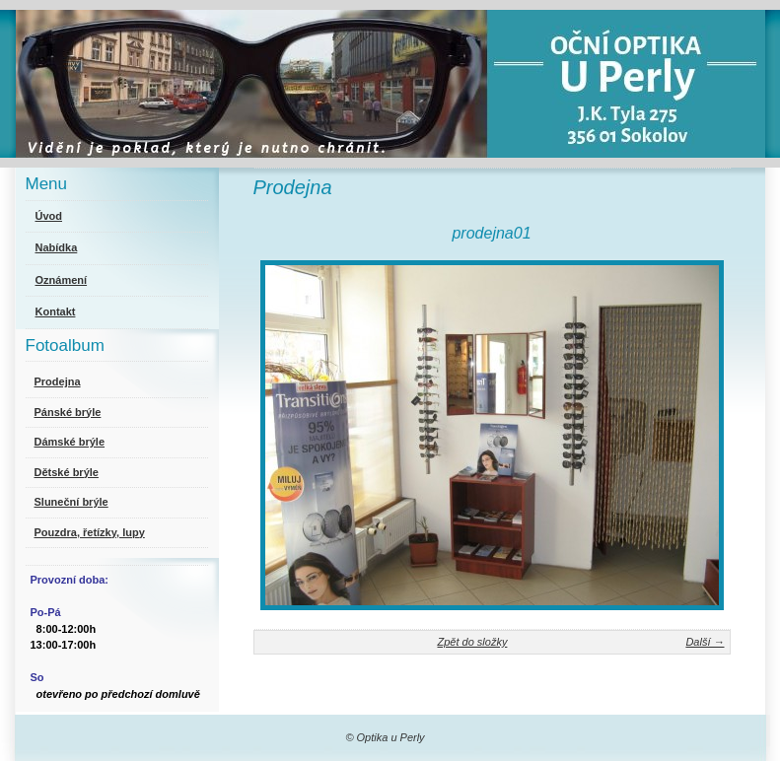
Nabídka (56, 247)
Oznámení (61, 280)
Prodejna (58, 381)
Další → (704, 642)
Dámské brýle (70, 442)
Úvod (49, 216)
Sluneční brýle (71, 502)
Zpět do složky (472, 642)
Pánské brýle (68, 412)
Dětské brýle (67, 472)
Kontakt (55, 311)
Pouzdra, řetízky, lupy (90, 532)
